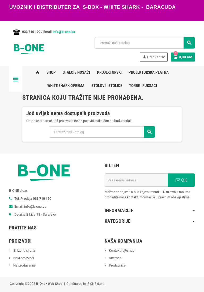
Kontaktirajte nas (121, 250)
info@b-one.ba (64, 32)
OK (181, 180)
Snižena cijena (23, 250)
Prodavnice (117, 265)
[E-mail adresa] (136, 180)
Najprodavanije (24, 265)
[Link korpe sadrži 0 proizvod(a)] (183, 57)
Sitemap (114, 258)
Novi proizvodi (23, 258)
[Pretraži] (145, 43)
